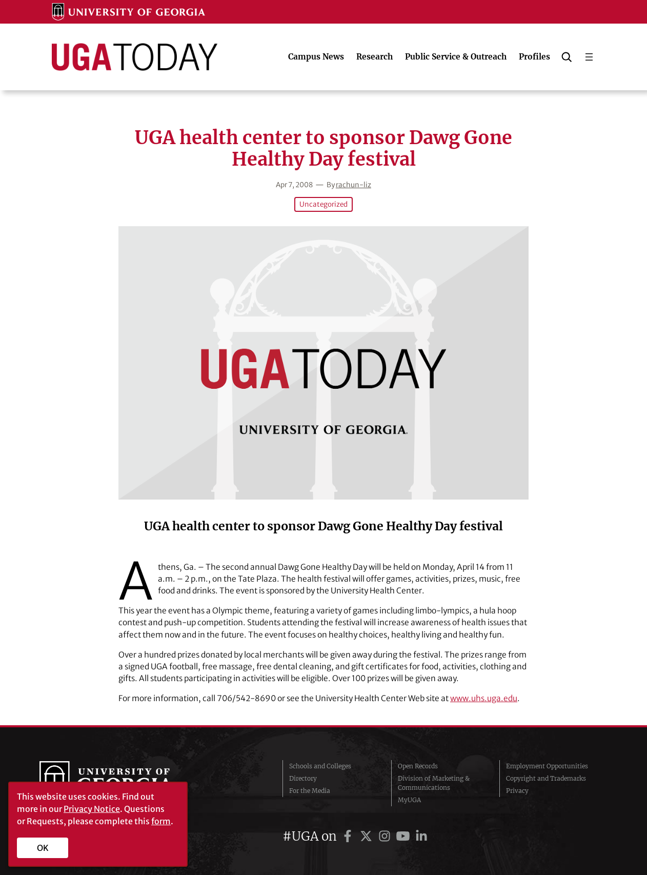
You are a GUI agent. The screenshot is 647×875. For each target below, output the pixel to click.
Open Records (418, 766)
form (161, 821)
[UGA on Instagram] (386, 836)
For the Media (309, 790)
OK (43, 848)
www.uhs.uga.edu (483, 698)
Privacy (517, 790)
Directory (303, 778)
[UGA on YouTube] (404, 836)
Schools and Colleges (320, 766)
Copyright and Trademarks (546, 778)
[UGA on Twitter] (367, 836)
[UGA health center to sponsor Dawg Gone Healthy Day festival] (323, 363)
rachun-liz (353, 185)
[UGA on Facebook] (349, 836)
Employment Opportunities (547, 766)
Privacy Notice (92, 809)
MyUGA (409, 800)
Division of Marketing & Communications (434, 782)
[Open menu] (589, 57)
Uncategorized (323, 204)
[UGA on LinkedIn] (421, 836)
